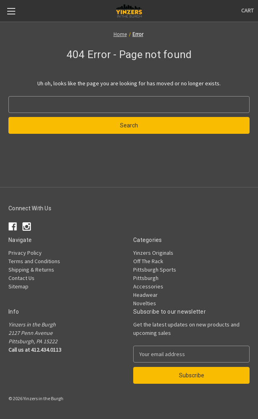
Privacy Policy (25, 252)
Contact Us (21, 278)
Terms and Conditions (34, 261)
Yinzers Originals (153, 252)
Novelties (144, 303)
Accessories (148, 286)
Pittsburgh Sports (154, 269)
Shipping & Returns (31, 269)
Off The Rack (148, 261)
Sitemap (18, 286)
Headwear (145, 294)
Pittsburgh (145, 278)
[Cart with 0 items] (247, 10)
